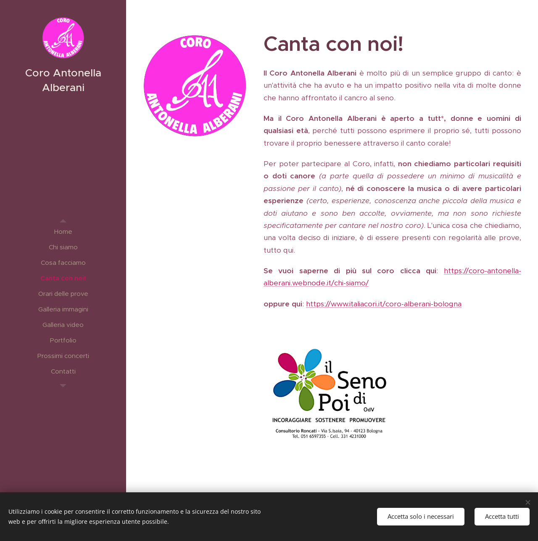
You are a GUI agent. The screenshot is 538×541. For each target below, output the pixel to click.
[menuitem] (63, 231)
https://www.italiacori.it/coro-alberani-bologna (384, 303)
